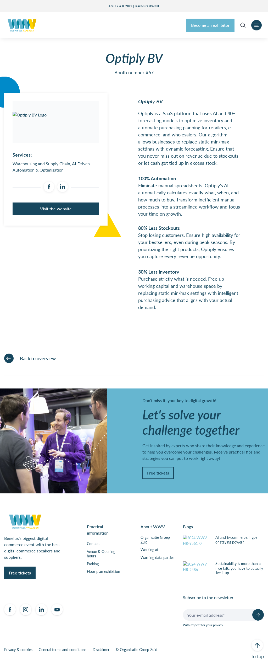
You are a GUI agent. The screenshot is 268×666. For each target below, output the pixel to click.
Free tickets (158, 473)
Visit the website (56, 209)
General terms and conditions (62, 649)
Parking (93, 564)
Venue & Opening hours (101, 553)
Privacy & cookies (18, 649)
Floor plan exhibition (103, 571)
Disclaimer (101, 649)
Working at (149, 549)
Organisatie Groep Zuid (155, 539)
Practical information (98, 530)
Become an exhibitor (210, 25)
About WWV (153, 527)
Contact (93, 543)
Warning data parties (157, 557)
